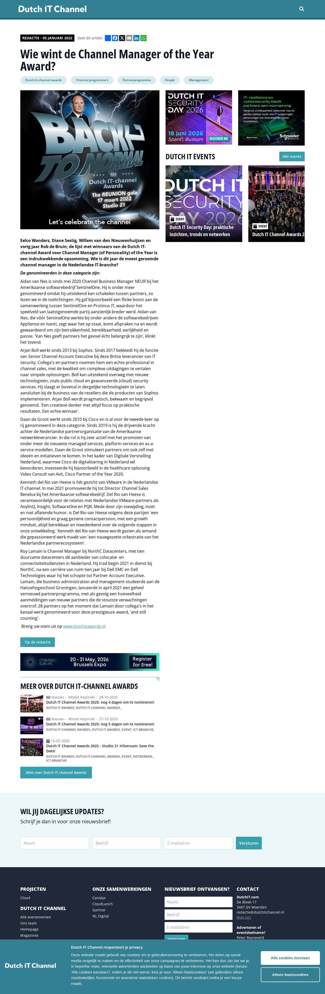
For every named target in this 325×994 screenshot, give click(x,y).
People (170, 80)
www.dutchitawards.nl (84, 626)
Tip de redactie (38, 642)
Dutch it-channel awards (43, 80)
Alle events (292, 156)
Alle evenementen (35, 917)
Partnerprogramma (137, 80)
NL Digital (100, 916)
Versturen (248, 843)
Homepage (29, 929)
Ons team (28, 923)
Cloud (25, 897)
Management (199, 80)
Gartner (99, 910)
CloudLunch (102, 903)
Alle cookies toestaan (290, 958)
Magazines (29, 935)
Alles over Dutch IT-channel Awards (56, 772)
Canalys (99, 897)
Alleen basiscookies (290, 974)
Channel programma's (92, 80)
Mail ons (244, 917)
